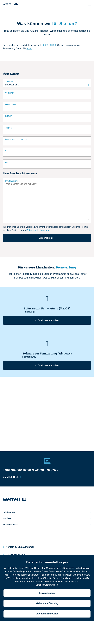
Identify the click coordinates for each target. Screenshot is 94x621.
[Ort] (47, 165)
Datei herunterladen (48, 320)
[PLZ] (47, 153)
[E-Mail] (47, 119)
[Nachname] (47, 107)
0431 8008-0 (49, 45)
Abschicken (47, 238)
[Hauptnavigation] (89, 6)
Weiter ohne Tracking (47, 603)
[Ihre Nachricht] (47, 201)
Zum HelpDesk (11, 477)
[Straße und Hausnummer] (47, 142)
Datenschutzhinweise (47, 613)
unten (29, 48)
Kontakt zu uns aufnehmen (18, 547)
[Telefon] (47, 131)
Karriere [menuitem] (47, 518)
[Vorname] (47, 96)
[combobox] (47, 84)
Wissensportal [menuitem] (47, 524)
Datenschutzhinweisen (37, 230)
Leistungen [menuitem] (47, 512)
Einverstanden (47, 593)
